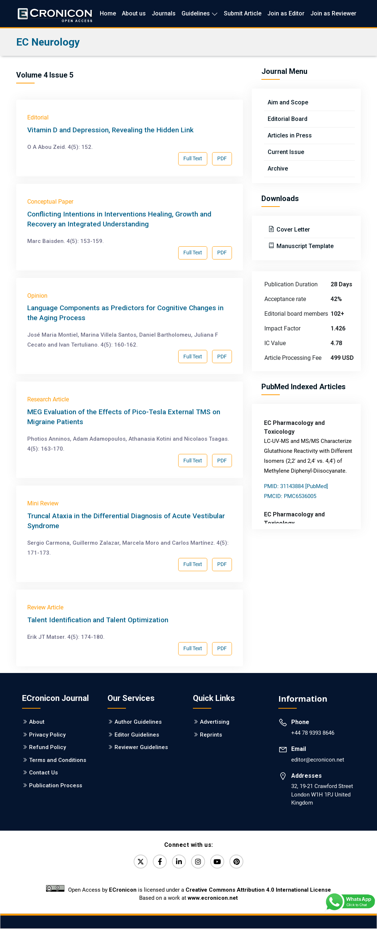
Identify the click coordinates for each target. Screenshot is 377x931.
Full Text (192, 158)
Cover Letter (292, 229)
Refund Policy (47, 747)
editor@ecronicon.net (317, 759)
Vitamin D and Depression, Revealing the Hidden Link (110, 130)
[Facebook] (156, 863)
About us (134, 13)
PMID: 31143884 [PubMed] (296, 486)
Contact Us (43, 772)
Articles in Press (290, 135)
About (37, 722)
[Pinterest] (242, 863)
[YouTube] (220, 863)
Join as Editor (285, 13)
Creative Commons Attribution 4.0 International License (258, 892)
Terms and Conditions (57, 760)
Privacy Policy (47, 734)
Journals (164, 13)
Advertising (214, 722)
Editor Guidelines (136, 734)
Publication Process (55, 785)
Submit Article (242, 13)
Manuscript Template (304, 246)
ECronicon (123, 892)
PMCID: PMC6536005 (290, 496)
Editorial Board (287, 118)
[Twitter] (135, 863)
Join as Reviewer (333, 13)
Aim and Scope (288, 102)
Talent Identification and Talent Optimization (97, 620)
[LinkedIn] (178, 863)
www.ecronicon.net (213, 900)
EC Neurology (48, 42)
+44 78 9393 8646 (312, 733)
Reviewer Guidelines (141, 747)
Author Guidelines (138, 722)
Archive (278, 168)
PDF (222, 158)
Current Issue (286, 151)
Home (108, 13)
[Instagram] (199, 863)
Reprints (211, 734)
